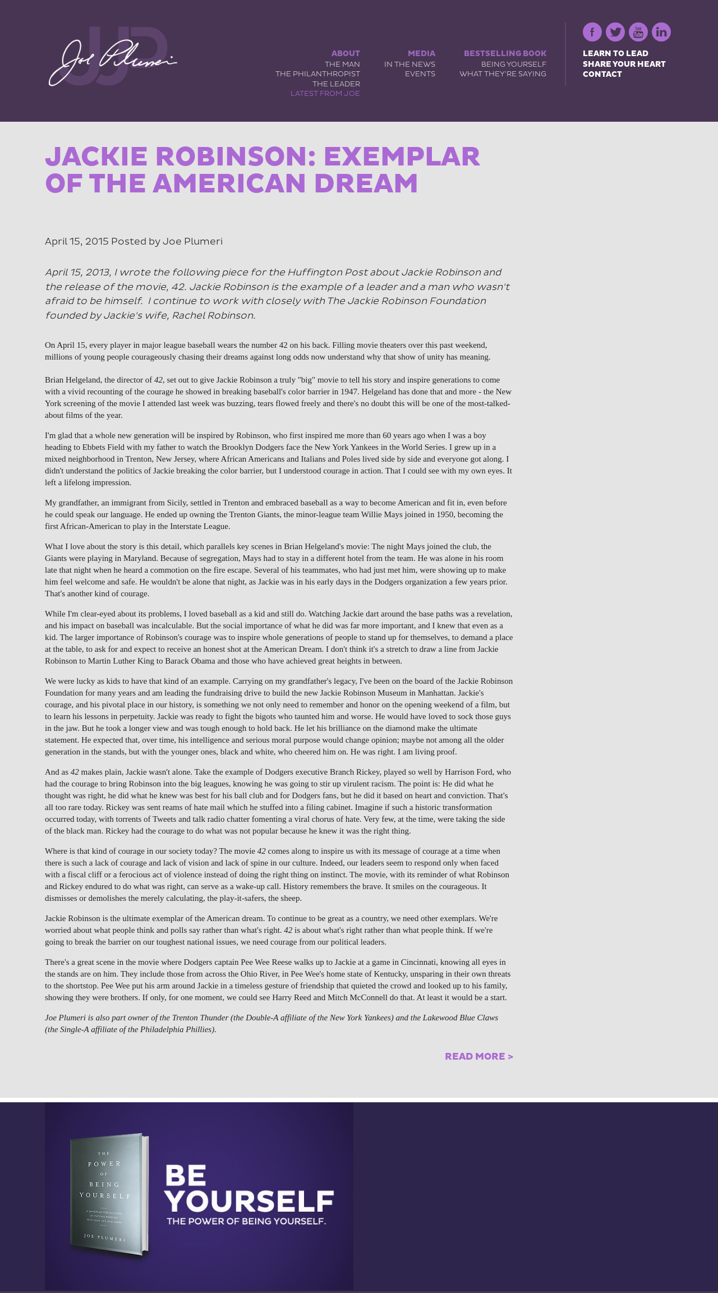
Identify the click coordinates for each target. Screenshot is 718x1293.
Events (420, 74)
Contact (602, 74)
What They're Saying (502, 74)
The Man (342, 64)
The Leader (336, 84)
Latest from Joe (325, 93)
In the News (409, 64)
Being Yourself (513, 64)
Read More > (479, 1056)
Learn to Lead (615, 53)
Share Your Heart (624, 64)
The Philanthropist (317, 74)
